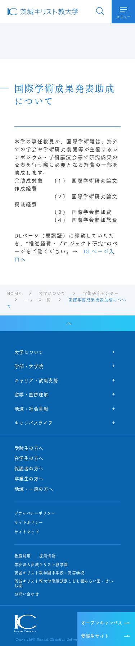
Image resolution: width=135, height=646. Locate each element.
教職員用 (22, 556)
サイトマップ (26, 532)
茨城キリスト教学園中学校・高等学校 (49, 573)
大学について (28, 351)
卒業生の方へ (29, 478)
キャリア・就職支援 (36, 380)
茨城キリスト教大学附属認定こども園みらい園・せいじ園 (63, 583)
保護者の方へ (29, 468)
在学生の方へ (29, 458)
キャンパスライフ (33, 422)
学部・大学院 (29, 365)
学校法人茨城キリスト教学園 (41, 564)
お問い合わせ (26, 594)
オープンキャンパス (101, 622)
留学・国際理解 (31, 394)
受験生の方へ (29, 448)
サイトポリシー (28, 522)
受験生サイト (95, 635)
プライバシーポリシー (34, 513)
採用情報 (47, 556)
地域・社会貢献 (31, 408)
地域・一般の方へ (33, 489)
